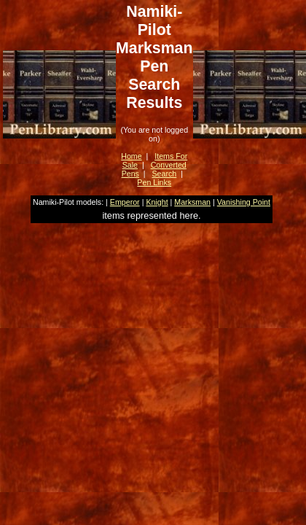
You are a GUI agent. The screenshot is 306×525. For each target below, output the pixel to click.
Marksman (192, 202)
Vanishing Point (243, 202)
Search (164, 173)
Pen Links (154, 182)
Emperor (125, 202)
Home (131, 156)
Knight (157, 202)
